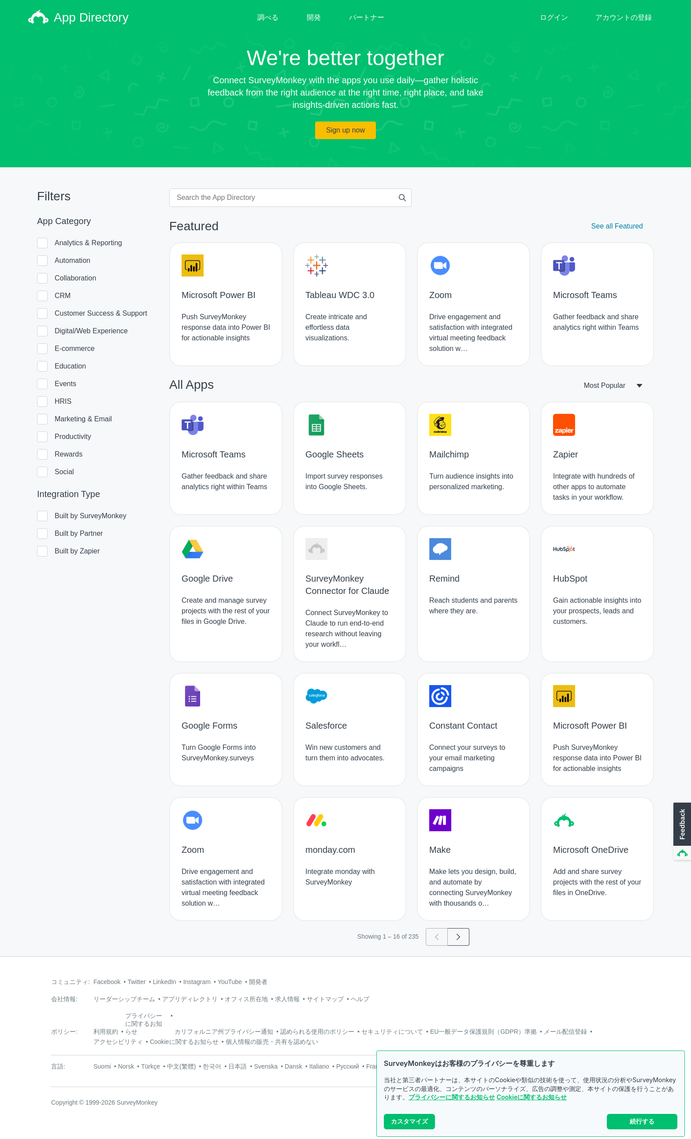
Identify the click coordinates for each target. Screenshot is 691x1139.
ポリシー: (64, 1031)
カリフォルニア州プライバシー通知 (224, 1031)
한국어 (212, 1066)
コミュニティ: (70, 981)
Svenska (266, 1066)
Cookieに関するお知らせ (532, 1097)
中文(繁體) (181, 1066)
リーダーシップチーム (124, 999)
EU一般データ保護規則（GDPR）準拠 (483, 1031)
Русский (347, 1066)
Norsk (126, 1066)
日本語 (237, 1066)
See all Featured (617, 226)
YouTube (230, 981)
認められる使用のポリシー (317, 1031)
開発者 (258, 981)
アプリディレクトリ (190, 999)
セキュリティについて (392, 1031)
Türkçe (150, 1066)
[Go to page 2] (458, 937)
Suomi (102, 1066)
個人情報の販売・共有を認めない (272, 1041)
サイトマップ (325, 999)
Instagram (197, 981)
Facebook (106, 981)
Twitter (136, 981)
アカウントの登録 (623, 17)
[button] (681, 831)
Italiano (319, 1066)
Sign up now (345, 130)
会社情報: (64, 999)
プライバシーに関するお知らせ (452, 1097)
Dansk (293, 1066)
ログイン (554, 17)
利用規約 (105, 1031)
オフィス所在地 (246, 999)
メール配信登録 (565, 1031)
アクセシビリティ (118, 1041)
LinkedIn (164, 981)
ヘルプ (360, 999)
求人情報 (287, 999)
